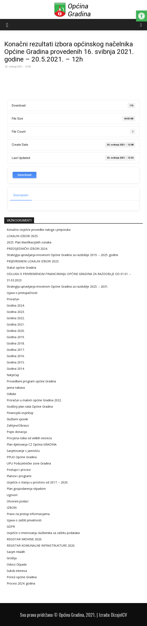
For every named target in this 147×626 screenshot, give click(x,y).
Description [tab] (20, 195)
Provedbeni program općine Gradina (31, 381)
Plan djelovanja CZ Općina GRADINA (32, 444)
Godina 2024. (16, 305)
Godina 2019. (16, 337)
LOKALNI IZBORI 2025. (22, 236)
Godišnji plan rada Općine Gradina (30, 406)
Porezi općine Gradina (22, 577)
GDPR (11, 527)
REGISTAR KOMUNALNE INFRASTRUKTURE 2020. (41, 545)
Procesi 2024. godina (21, 583)
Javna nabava (16, 388)
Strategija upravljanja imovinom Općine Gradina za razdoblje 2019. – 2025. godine (62, 255)
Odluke (11, 394)
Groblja (12, 558)
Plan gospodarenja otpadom (26, 489)
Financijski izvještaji (20, 413)
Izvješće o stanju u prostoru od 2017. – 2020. (37, 482)
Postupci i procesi (19, 470)
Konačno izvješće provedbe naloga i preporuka (38, 230)
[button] (141, 16)
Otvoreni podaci (17, 501)
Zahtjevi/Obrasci (18, 425)
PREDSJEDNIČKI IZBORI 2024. (27, 249)
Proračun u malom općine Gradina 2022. (34, 400)
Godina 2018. (16, 343)
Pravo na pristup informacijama (28, 514)
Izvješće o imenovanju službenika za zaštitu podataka (43, 533)
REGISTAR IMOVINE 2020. (24, 539)
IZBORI (12, 508)
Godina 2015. (16, 362)
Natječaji (13, 375)
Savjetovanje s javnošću (23, 451)
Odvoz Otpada (16, 564)
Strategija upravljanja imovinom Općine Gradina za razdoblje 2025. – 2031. (57, 286)
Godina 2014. (16, 369)
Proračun (13, 299)
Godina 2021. (16, 324)
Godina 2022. (16, 318)
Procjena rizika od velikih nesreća (29, 438)
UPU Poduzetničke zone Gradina (29, 463)
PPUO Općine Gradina (22, 457)
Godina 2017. (16, 350)
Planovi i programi (19, 476)
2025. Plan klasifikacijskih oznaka (29, 242)
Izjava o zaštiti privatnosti (24, 520)
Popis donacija (17, 432)
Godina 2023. (16, 312)
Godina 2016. (16, 356)
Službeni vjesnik (17, 419)
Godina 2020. (16, 331)
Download (24, 175)
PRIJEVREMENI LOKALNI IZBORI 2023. (33, 261)
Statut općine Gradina (21, 268)
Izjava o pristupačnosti (22, 293)
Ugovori (12, 495)
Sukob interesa (17, 571)
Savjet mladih (16, 552)
